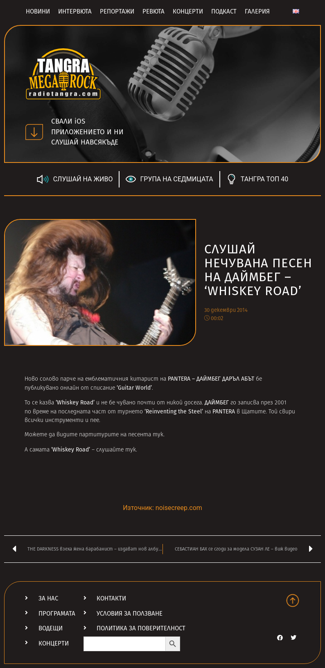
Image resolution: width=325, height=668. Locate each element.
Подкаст (224, 11)
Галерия (257, 11)
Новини (38, 11)
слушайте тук (116, 450)
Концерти (188, 11)
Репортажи (117, 11)
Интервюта (75, 11)
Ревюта (153, 11)
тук (158, 435)
